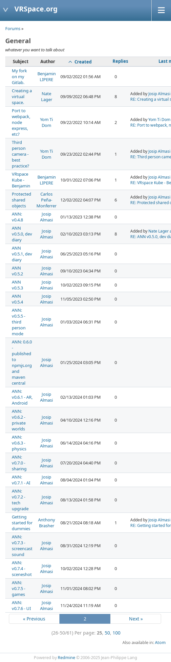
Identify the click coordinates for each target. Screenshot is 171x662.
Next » (136, 619)
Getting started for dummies (22, 522)
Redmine (66, 657)
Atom (160, 642)
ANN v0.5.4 (17, 299)
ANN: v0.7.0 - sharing (19, 463)
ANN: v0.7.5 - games (18, 588)
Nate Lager (46, 96)
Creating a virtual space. (22, 96)
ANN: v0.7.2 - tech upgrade (20, 500)
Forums (12, 28)
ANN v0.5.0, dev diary (22, 234)
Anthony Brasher (46, 523)
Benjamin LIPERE (46, 76)
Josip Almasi (159, 93)
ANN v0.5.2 (17, 271)
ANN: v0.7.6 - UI (21, 605)
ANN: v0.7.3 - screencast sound (22, 545)
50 (107, 633)
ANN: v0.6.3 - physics (19, 443)
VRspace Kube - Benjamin (21, 180)
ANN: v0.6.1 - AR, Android (22, 397)
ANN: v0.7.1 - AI (21, 480)
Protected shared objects (21, 200)
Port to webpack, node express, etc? (21, 122)
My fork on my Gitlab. (19, 76)
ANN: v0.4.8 (17, 217)
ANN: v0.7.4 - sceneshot (22, 568)
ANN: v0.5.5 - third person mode (19, 322)
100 (116, 633)
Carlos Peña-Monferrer (46, 200)
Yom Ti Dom (46, 122)
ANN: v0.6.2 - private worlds (19, 420)
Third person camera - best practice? (20, 154)
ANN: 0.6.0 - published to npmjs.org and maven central (22, 362)
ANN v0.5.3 (17, 285)
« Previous (34, 619)
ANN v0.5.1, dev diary (22, 254)
